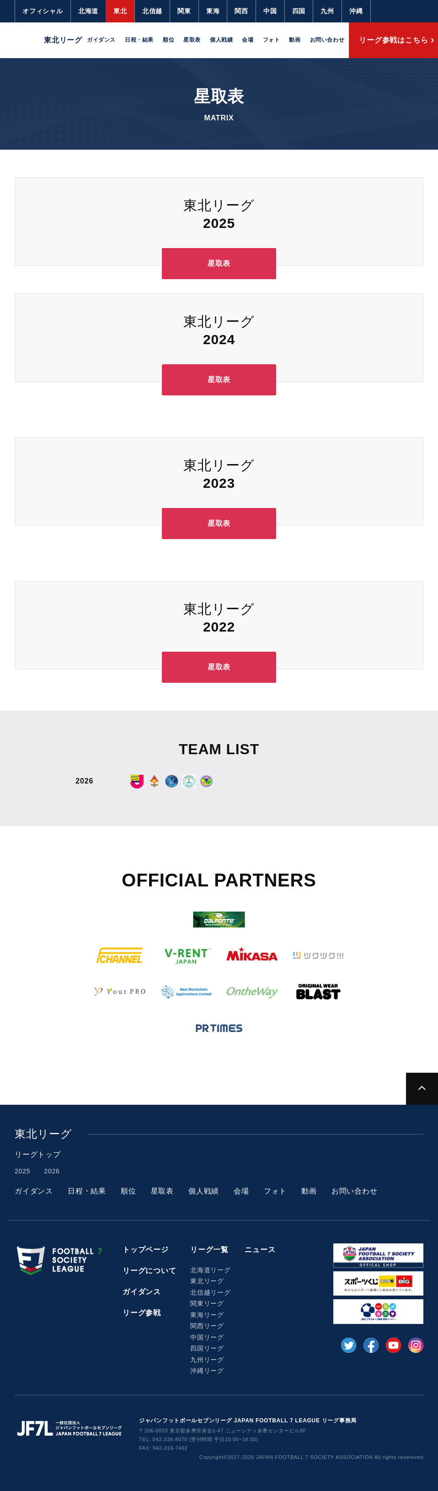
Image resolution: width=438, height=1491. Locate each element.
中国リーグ (207, 1337)
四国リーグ (207, 1348)
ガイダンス (101, 40)
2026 (51, 1171)
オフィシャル (42, 11)
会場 (247, 40)
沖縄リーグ (207, 1370)
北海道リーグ (210, 1270)
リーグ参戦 (142, 1313)
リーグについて (149, 1271)
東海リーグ (207, 1314)
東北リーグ (207, 1281)
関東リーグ (207, 1303)
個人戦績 (221, 40)
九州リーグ (207, 1359)
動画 (294, 40)
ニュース (260, 1249)
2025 (22, 1171)
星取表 (192, 40)
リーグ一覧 (209, 1249)
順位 (168, 40)
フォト (271, 40)
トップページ (146, 1249)
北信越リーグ (210, 1292)
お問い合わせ (327, 40)
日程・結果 (139, 40)
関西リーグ (207, 1325)
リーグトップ (38, 1154)
